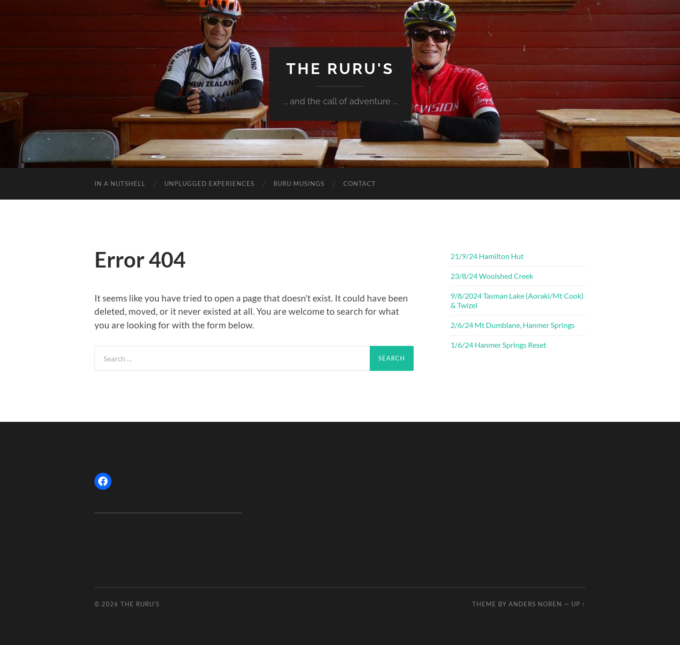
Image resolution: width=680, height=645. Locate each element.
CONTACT (359, 183)
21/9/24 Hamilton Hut (487, 255)
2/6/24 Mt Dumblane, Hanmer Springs (512, 324)
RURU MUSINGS (298, 183)
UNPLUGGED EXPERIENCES (209, 183)
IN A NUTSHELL (119, 183)
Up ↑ (578, 604)
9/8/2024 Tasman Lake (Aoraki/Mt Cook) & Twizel (517, 300)
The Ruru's (340, 68)
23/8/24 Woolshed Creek (491, 275)
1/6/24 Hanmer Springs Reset (498, 344)
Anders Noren (535, 604)
